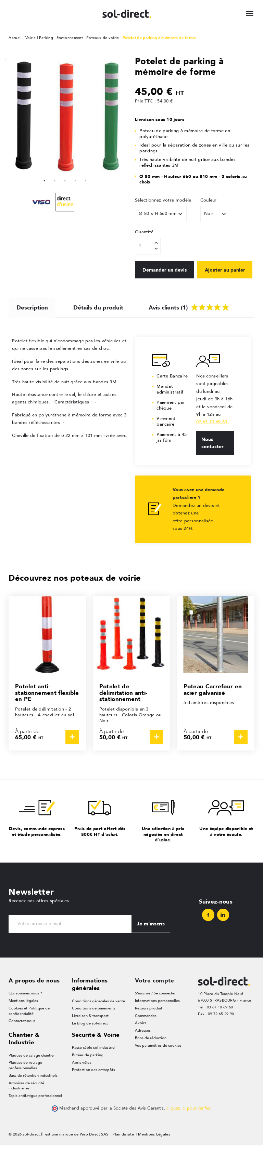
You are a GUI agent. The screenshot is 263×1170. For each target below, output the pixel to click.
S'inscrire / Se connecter (155, 1017)
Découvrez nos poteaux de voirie (75, 602)
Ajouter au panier (163, 293)
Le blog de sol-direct (90, 1047)
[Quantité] (148, 246)
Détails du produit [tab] (99, 330)
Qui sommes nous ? (25, 1017)
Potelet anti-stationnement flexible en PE (47, 716)
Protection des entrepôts (93, 1094)
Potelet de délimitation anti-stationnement (123, 716)
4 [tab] (75, 180)
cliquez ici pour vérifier (188, 1133)
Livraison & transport (90, 1040)
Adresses (143, 1055)
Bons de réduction (150, 1062)
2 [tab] (54, 180)
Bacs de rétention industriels (33, 1100)
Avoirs (140, 1047)
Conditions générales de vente (98, 1025)
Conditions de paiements (93, 1032)
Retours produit (148, 1032)
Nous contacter (212, 466)
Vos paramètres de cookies (158, 1070)
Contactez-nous (22, 1045)
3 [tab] (65, 180)
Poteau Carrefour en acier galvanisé (213, 713)
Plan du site (123, 1159)
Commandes (145, 1040)
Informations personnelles (157, 1025)
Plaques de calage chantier (32, 1079)
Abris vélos (81, 1087)
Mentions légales (23, 1025)
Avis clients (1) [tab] (189, 329)
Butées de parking (87, 1079)
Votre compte (154, 1004)
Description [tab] (32, 330)
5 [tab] (85, 180)
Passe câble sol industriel (93, 1072)
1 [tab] (44, 180)
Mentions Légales (154, 1159)
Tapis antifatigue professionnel (35, 1120)
